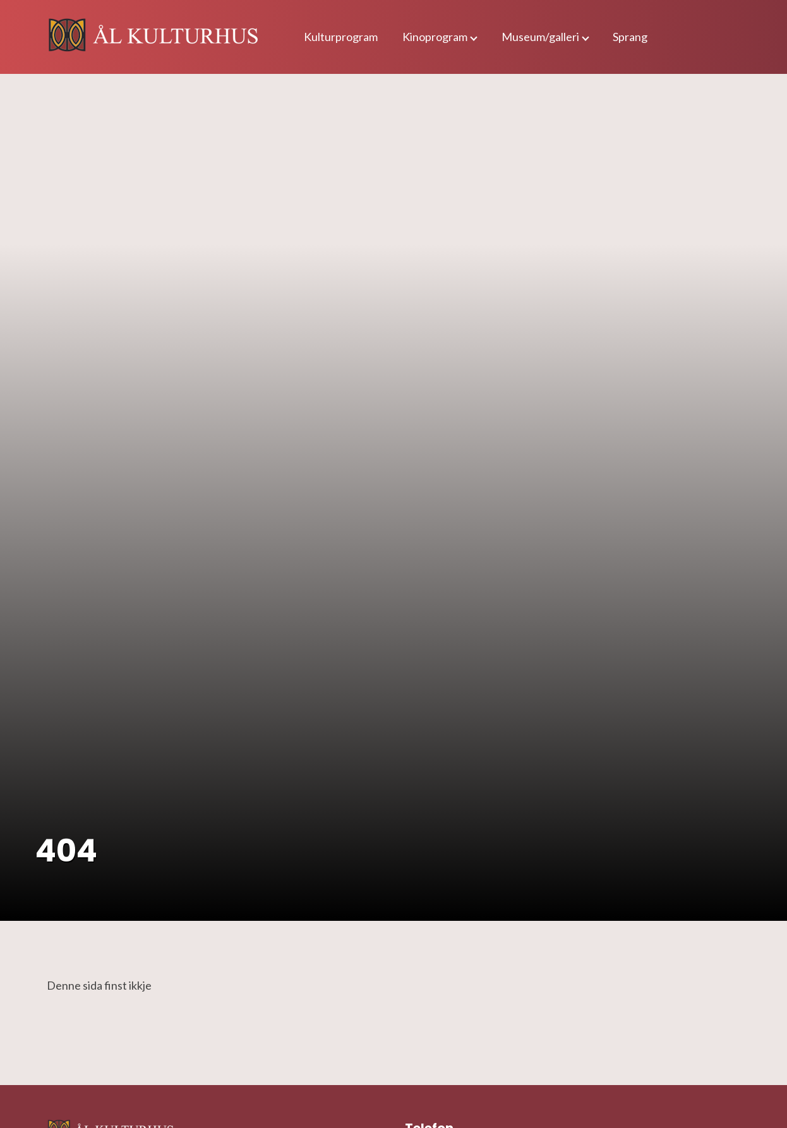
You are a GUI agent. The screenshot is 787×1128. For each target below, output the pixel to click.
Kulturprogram (341, 37)
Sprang (630, 37)
